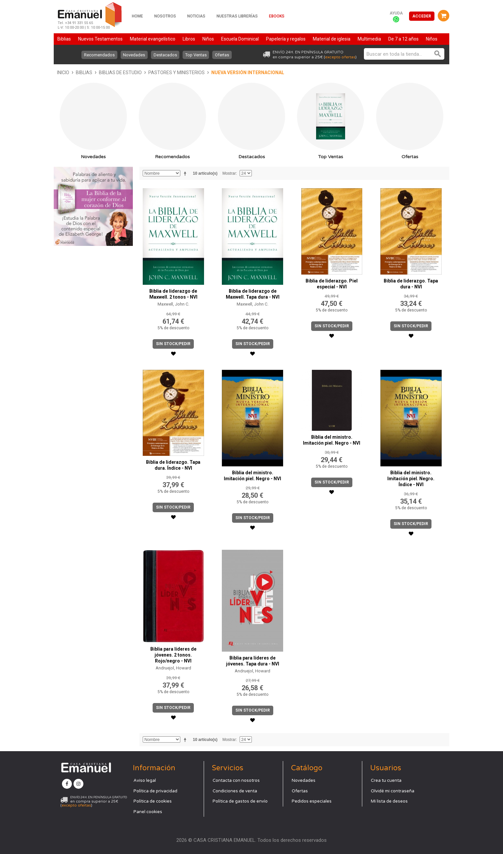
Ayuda (396, 13)
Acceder (421, 16)
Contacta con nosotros (236, 780)
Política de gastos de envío (240, 801)
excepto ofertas (340, 57)
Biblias (84, 72)
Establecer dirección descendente (186, 173)
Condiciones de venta (235, 791)
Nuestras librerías (237, 16)
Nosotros (165, 16)
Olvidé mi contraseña (392, 791)
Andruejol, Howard (173, 667)
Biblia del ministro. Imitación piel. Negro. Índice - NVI (410, 478)
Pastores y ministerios (176, 72)
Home (137, 16)
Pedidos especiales (312, 801)
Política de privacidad (155, 791)
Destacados (165, 54)
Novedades (134, 54)
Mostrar (229, 173)
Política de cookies (152, 801)
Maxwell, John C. (173, 304)
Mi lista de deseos (389, 801)
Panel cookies (147, 811)
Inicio (63, 72)
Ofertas (223, 54)
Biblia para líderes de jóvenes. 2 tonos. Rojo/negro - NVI (173, 654)
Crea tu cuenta (386, 780)
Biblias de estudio (120, 72)
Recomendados (99, 54)
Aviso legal (144, 780)
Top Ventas (196, 54)
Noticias (196, 16)
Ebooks (276, 16)
